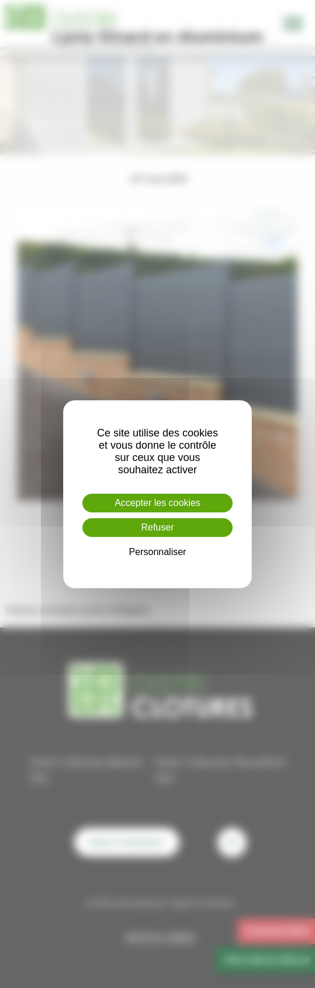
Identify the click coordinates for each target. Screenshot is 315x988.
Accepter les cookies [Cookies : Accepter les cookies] (157, 503)
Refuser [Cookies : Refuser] (157, 527)
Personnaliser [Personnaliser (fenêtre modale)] (157, 552)
